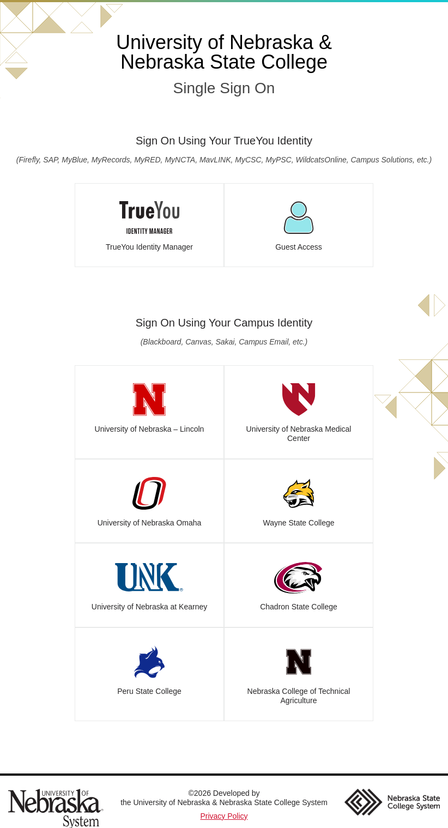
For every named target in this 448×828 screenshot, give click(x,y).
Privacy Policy (223, 816)
